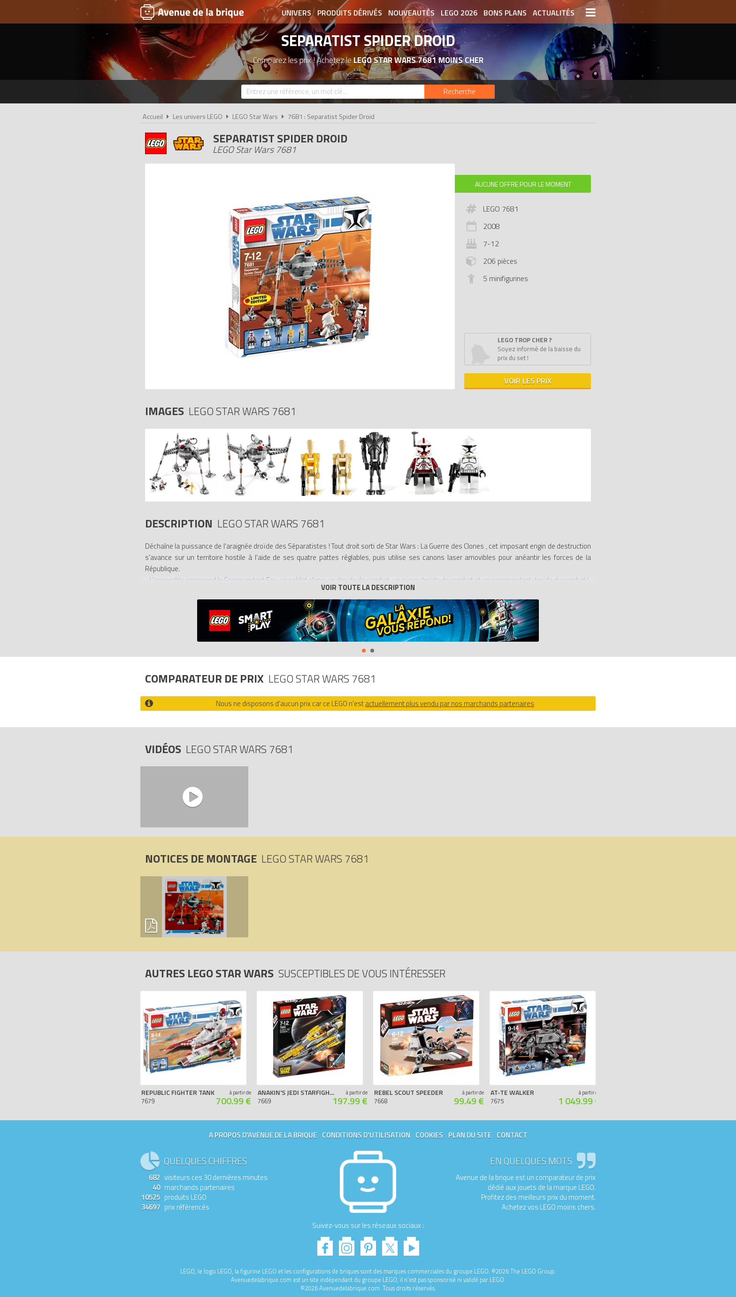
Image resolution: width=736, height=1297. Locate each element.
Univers (296, 12)
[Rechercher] (459, 92)
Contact (512, 1135)
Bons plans (505, 12)
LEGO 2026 (459, 12)
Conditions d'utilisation (366, 1135)
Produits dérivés (349, 12)
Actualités (554, 12)
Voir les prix (528, 380)
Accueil (153, 116)
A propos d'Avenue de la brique (263, 1135)
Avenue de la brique (192, 12)
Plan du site (469, 1135)
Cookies (429, 1135)
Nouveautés (411, 12)
